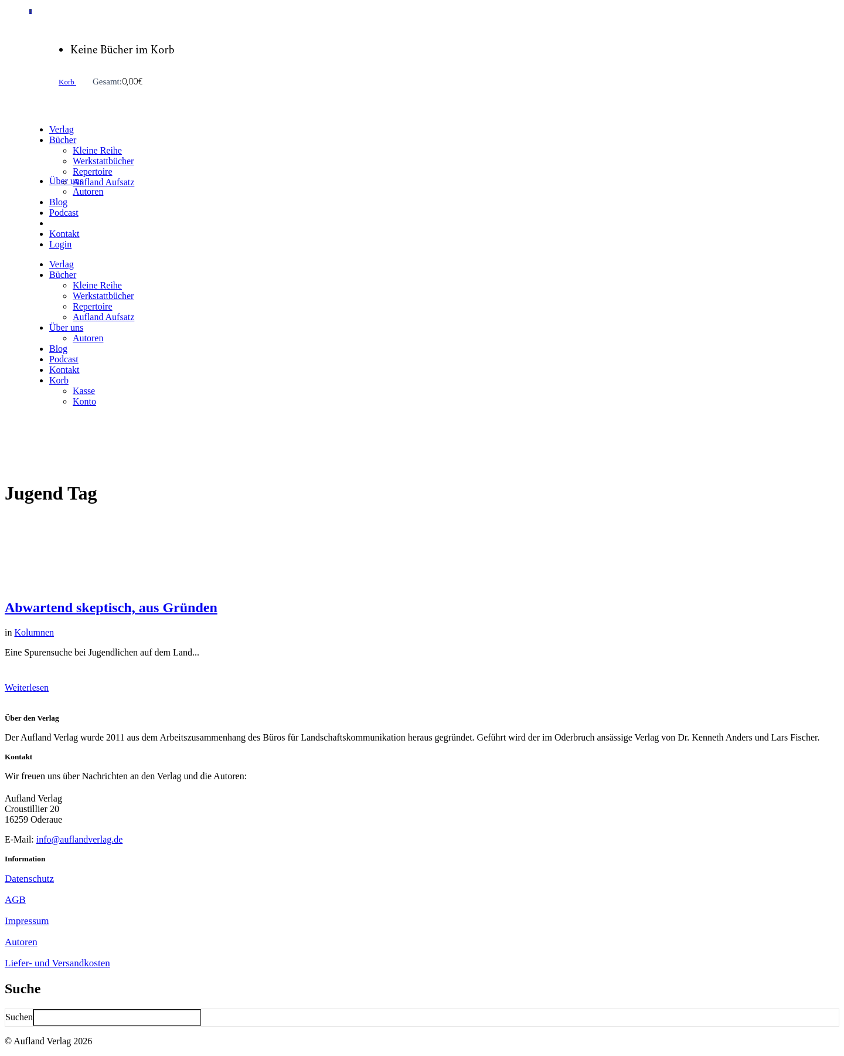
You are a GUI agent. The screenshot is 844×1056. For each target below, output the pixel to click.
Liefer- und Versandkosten (57, 963)
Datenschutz (29, 878)
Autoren (21, 942)
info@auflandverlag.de (79, 839)
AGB (15, 899)
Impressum (27, 920)
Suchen (19, 1017)
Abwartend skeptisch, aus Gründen (111, 607)
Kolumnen (34, 632)
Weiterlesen (27, 687)
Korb (67, 81)
